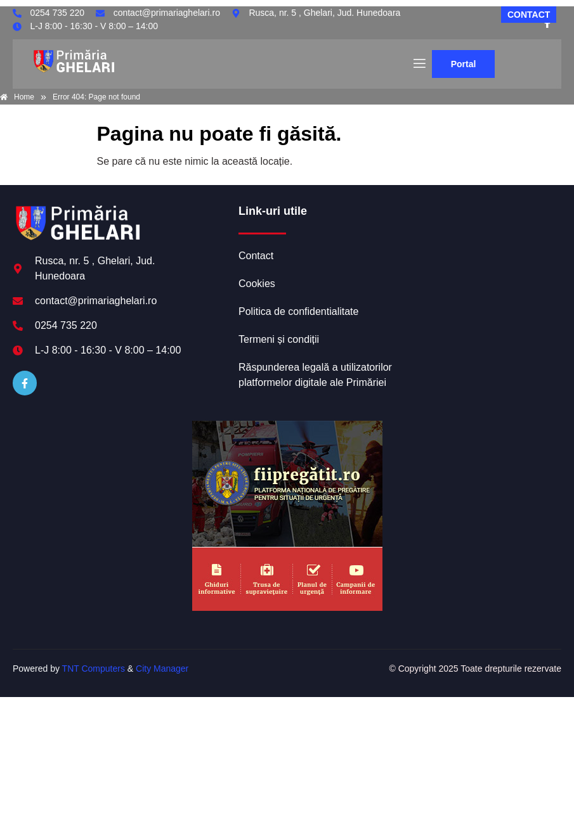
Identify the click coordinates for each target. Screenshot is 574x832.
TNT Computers (93, 668)
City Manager (162, 668)
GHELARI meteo (480, 251)
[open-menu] (419, 64)
